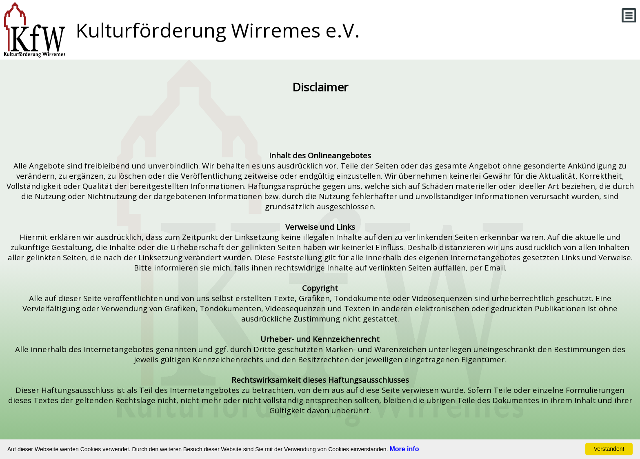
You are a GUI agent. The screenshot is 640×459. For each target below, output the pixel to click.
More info (404, 449)
